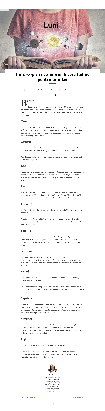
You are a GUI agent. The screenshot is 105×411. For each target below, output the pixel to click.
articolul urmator (77, 397)
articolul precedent (28, 397)
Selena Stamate (52, 375)
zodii (40, 403)
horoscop (35, 403)
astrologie (45, 403)
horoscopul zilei (53, 403)
